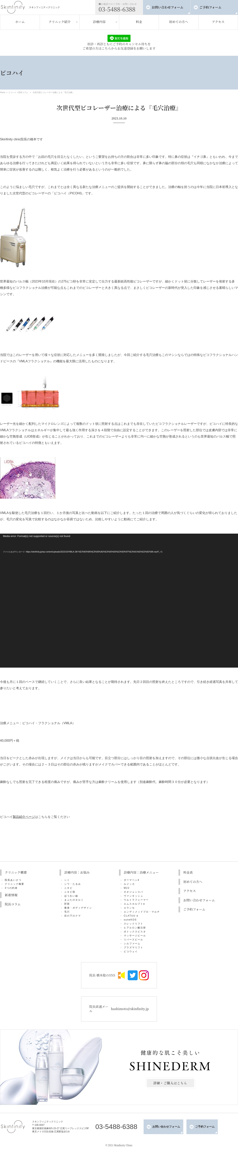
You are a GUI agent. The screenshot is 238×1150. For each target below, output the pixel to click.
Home (2, 92)
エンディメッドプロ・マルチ (142, 911)
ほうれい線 (71, 896)
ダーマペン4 (131, 880)
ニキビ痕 (69, 892)
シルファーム (132, 943)
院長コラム (23, 92)
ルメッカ (129, 884)
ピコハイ (12, 92)
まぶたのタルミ (74, 899)
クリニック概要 (16, 872)
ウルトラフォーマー (136, 899)
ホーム (20, 21)
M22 (127, 888)
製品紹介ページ (24, 816)
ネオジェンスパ (133, 892)
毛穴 (67, 911)
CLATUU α (131, 915)
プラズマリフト (133, 947)
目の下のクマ (72, 915)
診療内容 (99, 21)
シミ (67, 880)
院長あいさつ (13, 880)
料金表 (188, 872)
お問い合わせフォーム (167, 7)
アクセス (218, 21)
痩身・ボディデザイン (78, 907)
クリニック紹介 (60, 21)
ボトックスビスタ (135, 931)
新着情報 (11, 895)
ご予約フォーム (210, 7)
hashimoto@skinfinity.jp (130, 1008)
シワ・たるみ (72, 884)
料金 (139, 21)
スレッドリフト (133, 923)
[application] (119, 601)
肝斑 (67, 903)
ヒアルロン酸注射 (135, 927)
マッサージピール (135, 935)
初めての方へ (178, 21)
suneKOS (130, 919)
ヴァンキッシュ (133, 896)
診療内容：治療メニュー (141, 872)
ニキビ (68, 888)
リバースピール (133, 939)
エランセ (129, 907)
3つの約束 (11, 888)
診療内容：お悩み (77, 872)
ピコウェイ (131, 951)
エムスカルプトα (134, 903)
